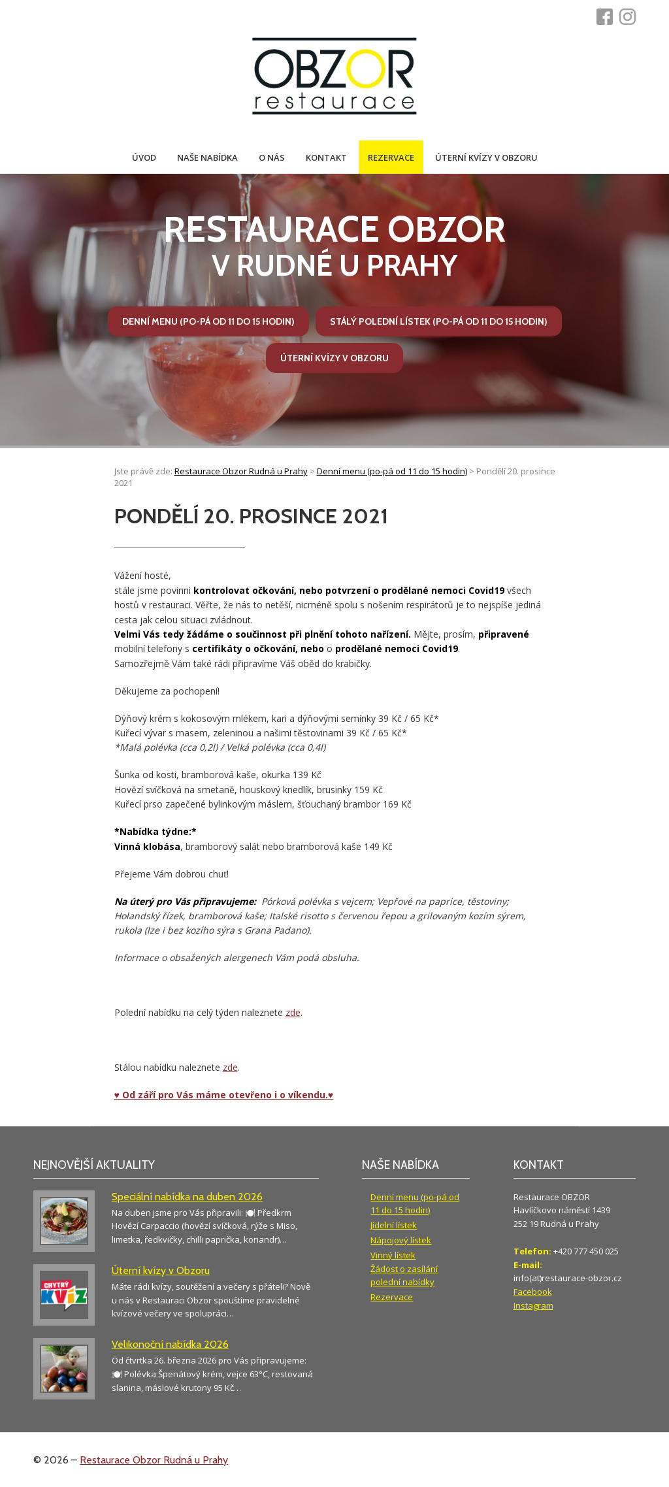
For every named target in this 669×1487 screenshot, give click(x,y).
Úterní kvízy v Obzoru (486, 157)
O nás (272, 157)
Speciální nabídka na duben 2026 (187, 1196)
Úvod (144, 157)
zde (293, 1012)
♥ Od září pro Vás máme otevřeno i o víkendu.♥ (224, 1094)
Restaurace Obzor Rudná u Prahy (154, 1460)
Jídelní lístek (393, 1225)
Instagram (533, 1305)
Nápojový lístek (400, 1240)
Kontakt (326, 157)
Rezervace (391, 157)
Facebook (533, 1292)
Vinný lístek (393, 1255)
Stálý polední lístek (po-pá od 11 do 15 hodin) (438, 321)
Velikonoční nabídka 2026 (170, 1344)
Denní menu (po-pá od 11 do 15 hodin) (208, 321)
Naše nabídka (207, 157)
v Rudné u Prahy (334, 245)
